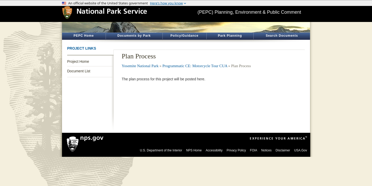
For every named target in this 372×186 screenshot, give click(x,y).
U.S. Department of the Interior (161, 150)
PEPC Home (84, 35)
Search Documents (282, 35)
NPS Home (194, 150)
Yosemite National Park (140, 66)
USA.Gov (300, 150)
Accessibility (214, 150)
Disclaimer (283, 150)
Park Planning (230, 35)
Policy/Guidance (184, 35)
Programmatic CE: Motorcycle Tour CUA (194, 66)
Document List (78, 71)
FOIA (253, 150)
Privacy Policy (236, 150)
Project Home (78, 61)
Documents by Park (134, 35)
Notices (266, 150)
